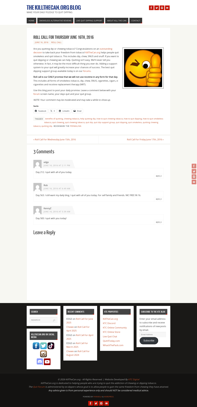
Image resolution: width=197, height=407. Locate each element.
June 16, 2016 (41, 42)
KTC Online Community (115, 327)
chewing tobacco (71, 118)
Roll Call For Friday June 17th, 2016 (145, 139)
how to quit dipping (133, 118)
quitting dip (46, 126)
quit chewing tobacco (75, 122)
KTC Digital (133, 379)
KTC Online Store (111, 331)
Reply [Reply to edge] (159, 176)
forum (36, 93)
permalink (75, 126)
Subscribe (148, 340)
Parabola (98, 397)
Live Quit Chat (110, 336)
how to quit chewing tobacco (110, 118)
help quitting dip (88, 118)
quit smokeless (135, 122)
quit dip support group (104, 122)
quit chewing (58, 122)
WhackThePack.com (113, 345)
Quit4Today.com (111, 340)
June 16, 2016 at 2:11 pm (57, 165)
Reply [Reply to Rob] (159, 199)
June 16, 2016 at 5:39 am (57, 211)
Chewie (70, 326)
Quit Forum (39, 386)
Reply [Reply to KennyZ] (159, 222)
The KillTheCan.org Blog (54, 7)
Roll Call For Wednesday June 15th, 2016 (54, 139)
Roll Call (56, 42)
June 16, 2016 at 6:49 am (57, 188)
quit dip (89, 122)
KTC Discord (109, 323)
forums (87, 71)
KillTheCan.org (92, 52)
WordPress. (109, 397)
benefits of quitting (54, 118)
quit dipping (121, 122)
